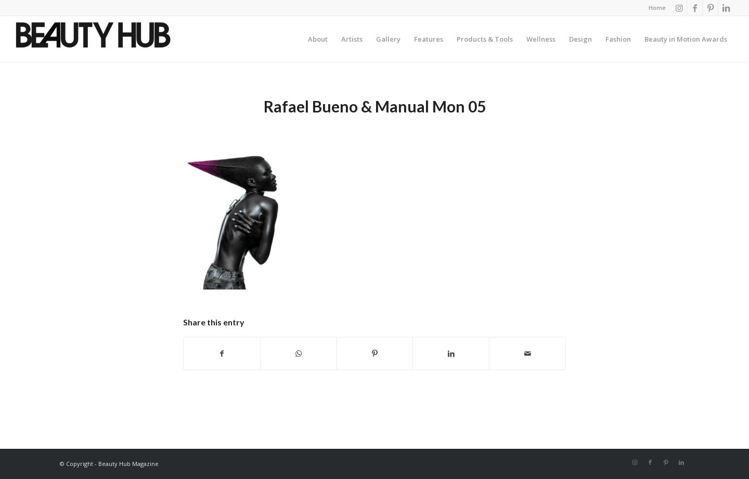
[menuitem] (654, 7)
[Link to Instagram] (679, 8)
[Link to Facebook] (694, 8)
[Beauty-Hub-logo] (93, 41)
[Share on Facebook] (222, 353)
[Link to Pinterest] (710, 8)
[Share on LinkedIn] (451, 353)
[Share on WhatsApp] (299, 353)
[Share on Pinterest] (375, 353)
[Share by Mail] (527, 353)
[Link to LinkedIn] (726, 8)
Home (657, 7)
